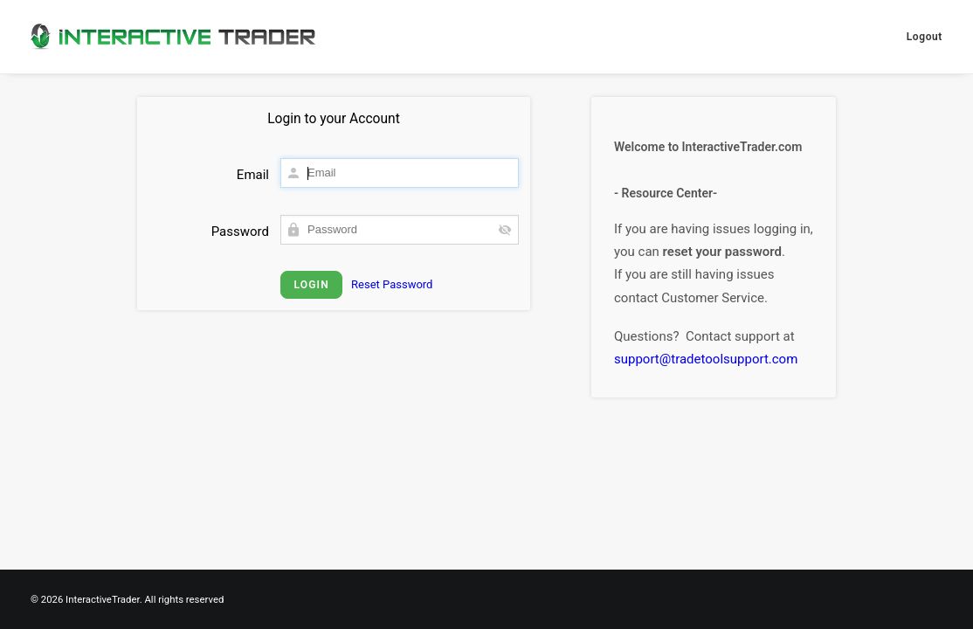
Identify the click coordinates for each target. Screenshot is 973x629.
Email (253, 175)
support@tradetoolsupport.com (705, 359)
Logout (924, 37)
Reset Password (391, 284)
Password (240, 231)
